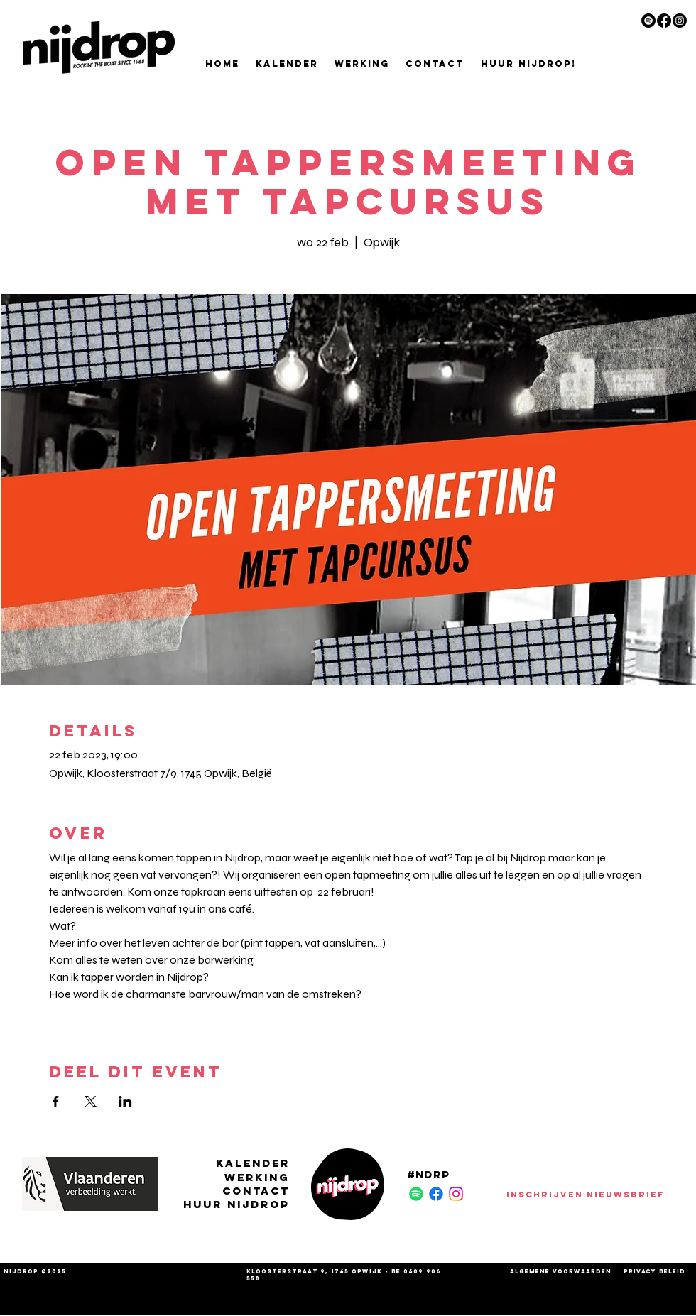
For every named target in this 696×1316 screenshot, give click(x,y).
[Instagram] (680, 20)
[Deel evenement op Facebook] (55, 1101)
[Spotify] (648, 20)
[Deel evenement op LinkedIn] (125, 1101)
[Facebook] (664, 20)
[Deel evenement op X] (90, 1101)
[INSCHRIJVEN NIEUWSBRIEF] (585, 1194)
